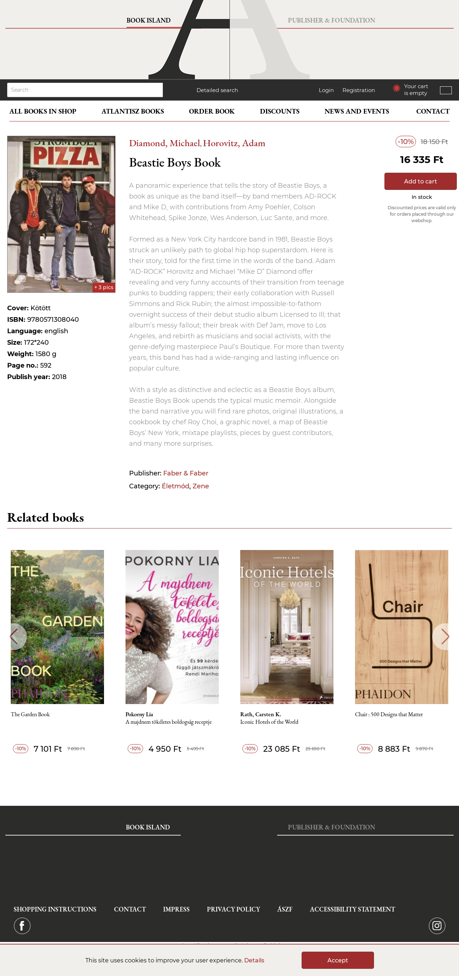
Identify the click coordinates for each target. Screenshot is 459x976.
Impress (176, 909)
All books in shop (42, 111)
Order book (212, 111)
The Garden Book (30, 714)
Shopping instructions (55, 909)
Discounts (279, 111)
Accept (337, 960)
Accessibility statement (352, 909)
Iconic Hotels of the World (269, 722)
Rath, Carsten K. (260, 714)
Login (326, 90)
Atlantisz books (132, 111)
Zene (201, 486)
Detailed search (217, 90)
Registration (358, 90)
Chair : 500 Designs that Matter (389, 714)
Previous (13, 636)
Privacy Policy (233, 909)
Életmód (175, 486)
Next (445, 636)
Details (254, 960)
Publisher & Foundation (331, 20)
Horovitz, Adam (234, 143)
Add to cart (420, 181)
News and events (357, 111)
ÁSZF (285, 909)
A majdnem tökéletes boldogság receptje (169, 722)
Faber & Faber (185, 473)
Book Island (149, 20)
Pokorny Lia (139, 714)
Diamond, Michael (164, 143)
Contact (433, 111)
